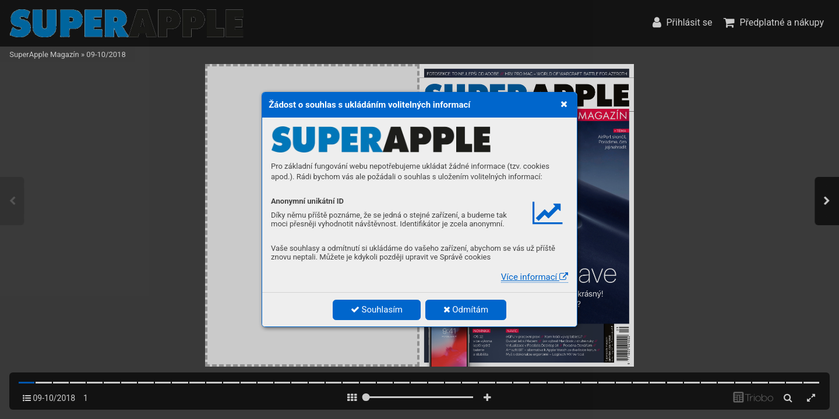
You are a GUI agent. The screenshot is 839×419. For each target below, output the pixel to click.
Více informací (534, 277)
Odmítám (466, 309)
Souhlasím (377, 309)
